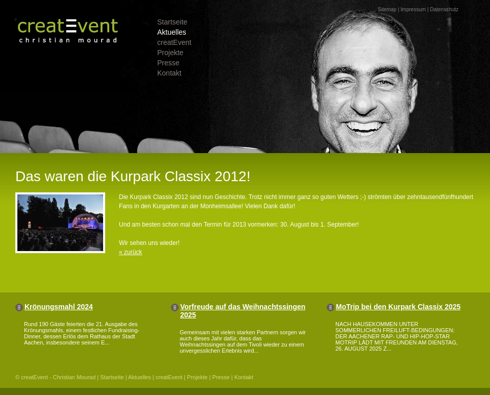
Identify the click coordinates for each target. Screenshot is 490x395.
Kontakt (169, 73)
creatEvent (174, 42)
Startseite (172, 22)
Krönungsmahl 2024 (58, 307)
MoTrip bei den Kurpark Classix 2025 (398, 307)
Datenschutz (444, 9)
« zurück (130, 252)
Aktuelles (171, 32)
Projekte (170, 52)
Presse (168, 63)
